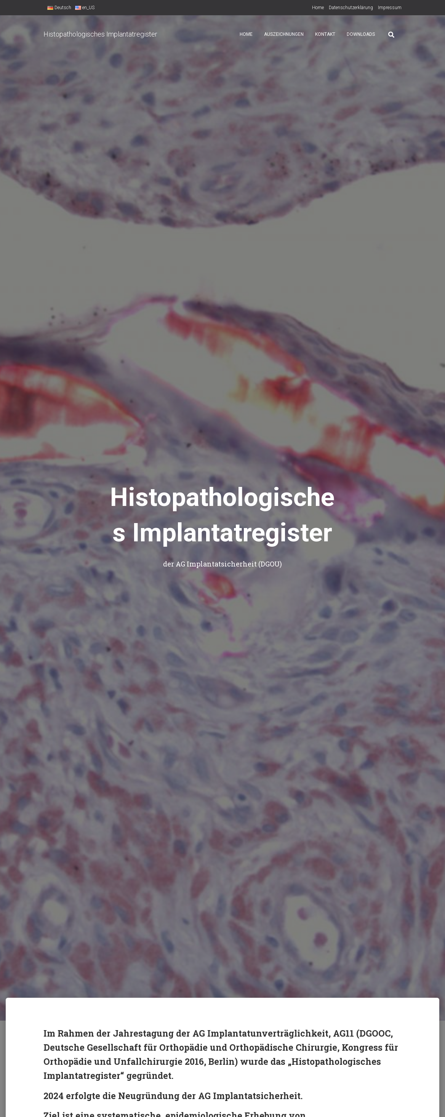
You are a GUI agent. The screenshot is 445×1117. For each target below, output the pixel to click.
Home (318, 7)
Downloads (361, 34)
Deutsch (59, 7)
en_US (84, 7)
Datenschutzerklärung (351, 7)
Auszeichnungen (284, 34)
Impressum (390, 7)
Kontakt (325, 34)
